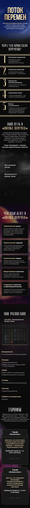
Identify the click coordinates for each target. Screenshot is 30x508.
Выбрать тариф (15, 498)
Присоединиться (15, 34)
